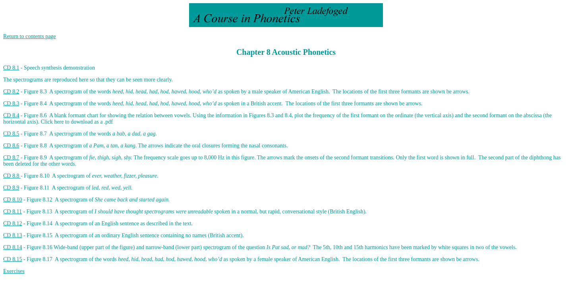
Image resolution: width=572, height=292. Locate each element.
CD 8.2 (11, 92)
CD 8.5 (11, 134)
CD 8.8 (12, 176)
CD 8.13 (12, 235)
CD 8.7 (11, 158)
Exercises (14, 271)
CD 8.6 (11, 146)
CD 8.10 (12, 200)
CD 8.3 (11, 103)
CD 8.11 (12, 212)
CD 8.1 (11, 68)
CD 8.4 (11, 115)
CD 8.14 (12, 247)
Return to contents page (29, 36)
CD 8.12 (12, 223)
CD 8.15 (12, 259)
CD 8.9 (11, 188)
